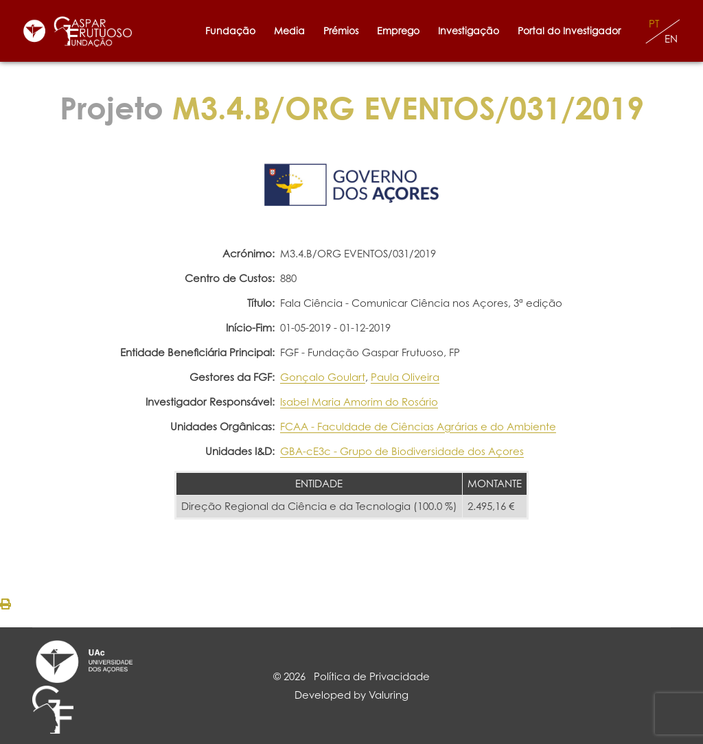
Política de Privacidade (372, 676)
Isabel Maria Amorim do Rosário (359, 401)
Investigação (468, 30)
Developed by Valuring (351, 694)
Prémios (340, 30)
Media (289, 30)
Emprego (398, 30)
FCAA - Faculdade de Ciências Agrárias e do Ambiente (418, 426)
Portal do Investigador (572, 30)
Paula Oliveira (405, 377)
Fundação (230, 30)
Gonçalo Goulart (322, 377)
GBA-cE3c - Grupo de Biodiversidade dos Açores (402, 451)
